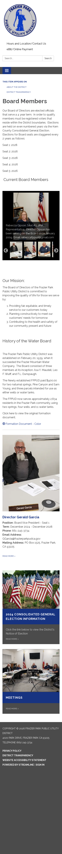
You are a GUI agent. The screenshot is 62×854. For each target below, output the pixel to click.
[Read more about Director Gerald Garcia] (31, 496)
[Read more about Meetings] (31, 681)
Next (56, 250)
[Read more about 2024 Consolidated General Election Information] (31, 607)
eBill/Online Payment (20, 49)
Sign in (40, 764)
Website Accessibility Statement (24, 760)
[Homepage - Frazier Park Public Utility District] (31, 20)
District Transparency (19, 92)
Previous (5, 250)
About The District (16, 87)
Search (48, 58)
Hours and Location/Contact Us (26, 43)
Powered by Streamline (18, 764)
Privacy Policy (11, 750)
